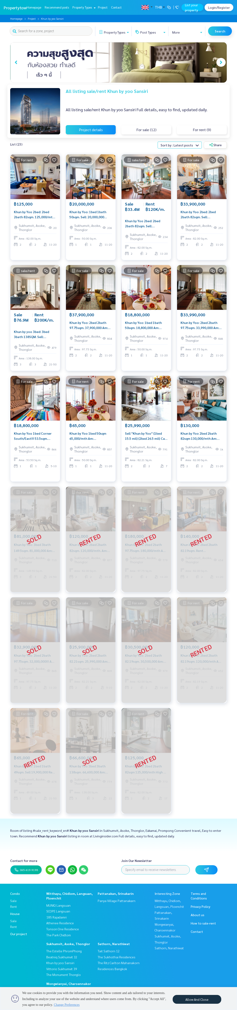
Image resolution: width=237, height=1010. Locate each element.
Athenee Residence (60, 923)
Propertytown (16, 7)
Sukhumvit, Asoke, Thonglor (68, 944)
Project (103, 7)
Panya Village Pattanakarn (116, 901)
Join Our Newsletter (136, 860)
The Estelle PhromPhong (64, 951)
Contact (116, 7)
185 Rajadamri (56, 917)
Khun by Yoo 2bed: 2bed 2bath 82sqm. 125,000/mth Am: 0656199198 (34, 215)
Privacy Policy (200, 906)
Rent (13, 906)
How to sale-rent (203, 923)
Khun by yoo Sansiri (60, 963)
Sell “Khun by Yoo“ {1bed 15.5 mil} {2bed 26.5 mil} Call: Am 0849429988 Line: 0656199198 (146, 436)
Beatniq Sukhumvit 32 (61, 957)
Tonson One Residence (62, 929)
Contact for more (23, 860)
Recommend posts (57, 7)
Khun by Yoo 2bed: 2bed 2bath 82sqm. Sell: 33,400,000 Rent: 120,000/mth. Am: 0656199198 (142, 224)
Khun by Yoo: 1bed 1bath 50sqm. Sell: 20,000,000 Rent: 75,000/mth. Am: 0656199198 (87, 215)
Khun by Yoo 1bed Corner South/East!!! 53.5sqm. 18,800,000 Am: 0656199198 (35, 436)
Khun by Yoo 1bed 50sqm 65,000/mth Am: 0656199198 (87, 436)
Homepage (34, 7)
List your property (191, 7)
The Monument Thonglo (63, 974)
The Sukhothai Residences (116, 957)
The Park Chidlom (58, 935)
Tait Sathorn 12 (109, 951)
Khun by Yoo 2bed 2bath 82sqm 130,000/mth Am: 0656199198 (199, 436)
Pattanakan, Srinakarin (116, 893)
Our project (18, 934)
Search (220, 31)
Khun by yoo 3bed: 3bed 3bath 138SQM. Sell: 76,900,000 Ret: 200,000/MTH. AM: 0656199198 (31, 334)
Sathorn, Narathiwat (114, 944)
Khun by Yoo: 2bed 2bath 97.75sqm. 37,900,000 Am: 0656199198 (88, 325)
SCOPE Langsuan (58, 911)
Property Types (83, 7)
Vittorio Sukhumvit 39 (61, 969)
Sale (13, 901)
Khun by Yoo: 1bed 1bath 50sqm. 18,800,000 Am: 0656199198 (143, 325)
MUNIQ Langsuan (58, 905)
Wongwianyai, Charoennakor (68, 984)
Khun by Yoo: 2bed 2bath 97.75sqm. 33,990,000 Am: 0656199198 (200, 325)
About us (197, 915)
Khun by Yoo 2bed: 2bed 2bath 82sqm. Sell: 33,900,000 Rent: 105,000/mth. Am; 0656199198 (198, 215)
